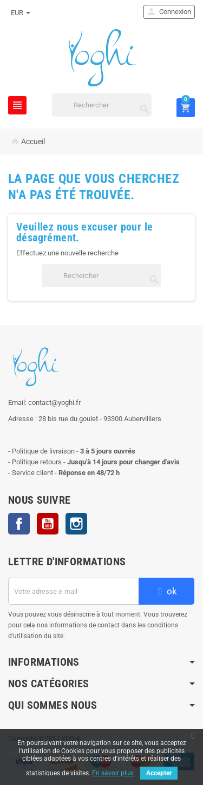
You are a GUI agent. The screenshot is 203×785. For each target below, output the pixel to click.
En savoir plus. (113, 773)
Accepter (159, 773)
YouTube (47, 523)
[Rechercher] (102, 105)
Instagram (76, 523)
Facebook (19, 523)
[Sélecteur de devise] (20, 13)
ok (166, 591)
